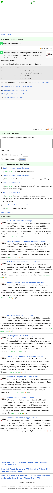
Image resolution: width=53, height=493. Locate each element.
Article (3, 464)
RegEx (3, 480)
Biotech (20, 480)
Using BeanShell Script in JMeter (15, 90)
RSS (48, 471)
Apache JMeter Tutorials (13, 97)
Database (22, 464)
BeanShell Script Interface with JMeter (17, 87)
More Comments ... (7, 214)
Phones (27, 480)
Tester (3, 477)
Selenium (43, 464)
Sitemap (13, 473)
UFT (14, 466)
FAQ (27, 471)
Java (9, 35)
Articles (42, 471)
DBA (17, 477)
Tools (9, 466)
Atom (2, 473)
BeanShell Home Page (40, 82)
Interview (34, 471)
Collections (20, 471)
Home (2, 35)
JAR (30, 477)
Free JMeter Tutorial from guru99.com (17, 207)
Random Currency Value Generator (16, 170)
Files (39, 477)
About (12, 471)
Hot (7, 471)
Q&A (14, 480)
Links (9, 480)
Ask (7, 473)
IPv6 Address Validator (11, 184)
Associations (12, 464)
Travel (33, 480)
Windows (24, 477)
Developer (10, 477)
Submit (22, 161)
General (30, 464)
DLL (34, 477)
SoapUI (3, 466)
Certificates (47, 477)
